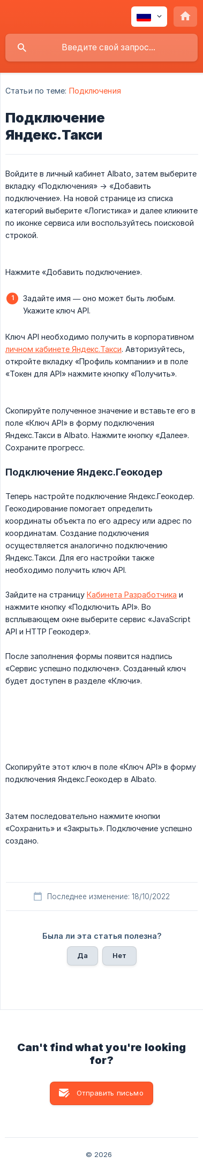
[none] (149, 16)
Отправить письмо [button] (110, 1093)
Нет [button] (119, 955)
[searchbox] (101, 48)
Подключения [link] (95, 90)
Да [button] (82, 955)
